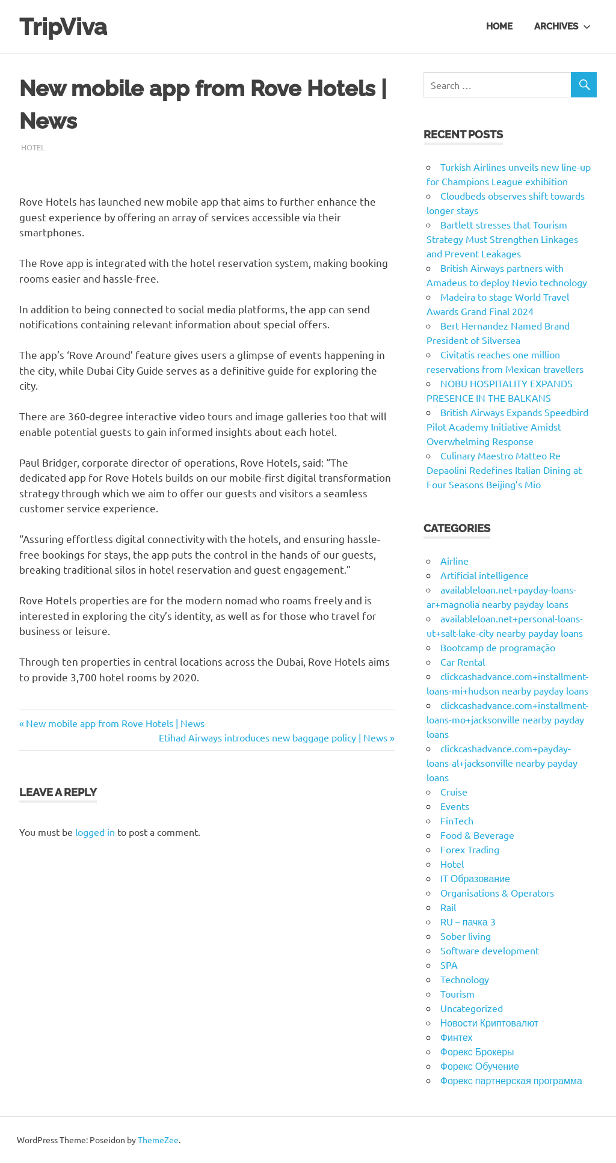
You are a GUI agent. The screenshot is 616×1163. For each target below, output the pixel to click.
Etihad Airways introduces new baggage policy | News (273, 737)
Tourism (457, 993)
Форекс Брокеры (477, 1051)
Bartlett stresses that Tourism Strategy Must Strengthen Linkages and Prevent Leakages (502, 238)
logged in (95, 832)
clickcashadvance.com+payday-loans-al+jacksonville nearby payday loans (502, 762)
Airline (454, 560)
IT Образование (475, 878)
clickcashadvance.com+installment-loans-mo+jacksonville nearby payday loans (507, 719)
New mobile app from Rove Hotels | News (115, 723)
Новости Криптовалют (489, 1022)
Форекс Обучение (479, 1066)
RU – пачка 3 (468, 921)
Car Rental (462, 661)
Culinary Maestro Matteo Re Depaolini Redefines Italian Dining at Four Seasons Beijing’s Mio (504, 469)
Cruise (453, 791)
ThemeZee (158, 1139)
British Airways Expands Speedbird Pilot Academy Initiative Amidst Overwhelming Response (507, 426)
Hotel (33, 147)
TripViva (63, 26)
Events (454, 806)
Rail (448, 907)
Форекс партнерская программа (511, 1080)
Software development (489, 950)
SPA (449, 965)
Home (499, 26)
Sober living (465, 936)
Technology (464, 979)
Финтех (456, 1037)
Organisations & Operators (497, 892)
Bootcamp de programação (497, 647)
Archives (562, 26)
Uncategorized (471, 1008)
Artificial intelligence (484, 575)
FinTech (456, 820)
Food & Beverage (477, 835)
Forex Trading (469, 849)
